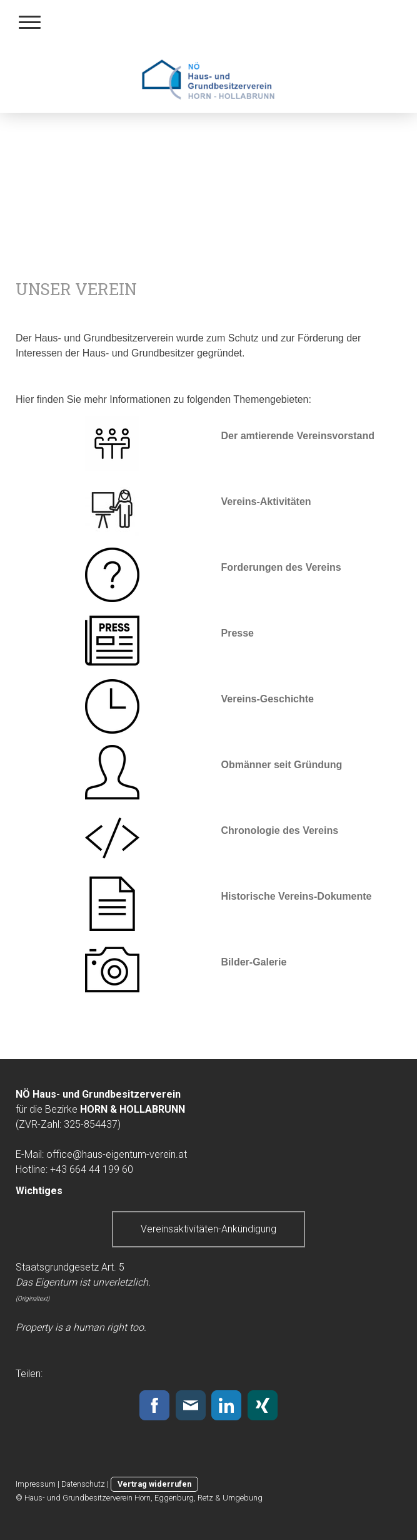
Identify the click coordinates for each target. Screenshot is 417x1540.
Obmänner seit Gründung (282, 764)
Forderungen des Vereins (281, 567)
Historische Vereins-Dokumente (296, 896)
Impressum (36, 1484)
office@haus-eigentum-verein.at (116, 1154)
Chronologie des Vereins (280, 830)
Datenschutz (83, 1484)
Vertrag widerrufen (154, 1484)
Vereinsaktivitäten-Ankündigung (208, 1229)
